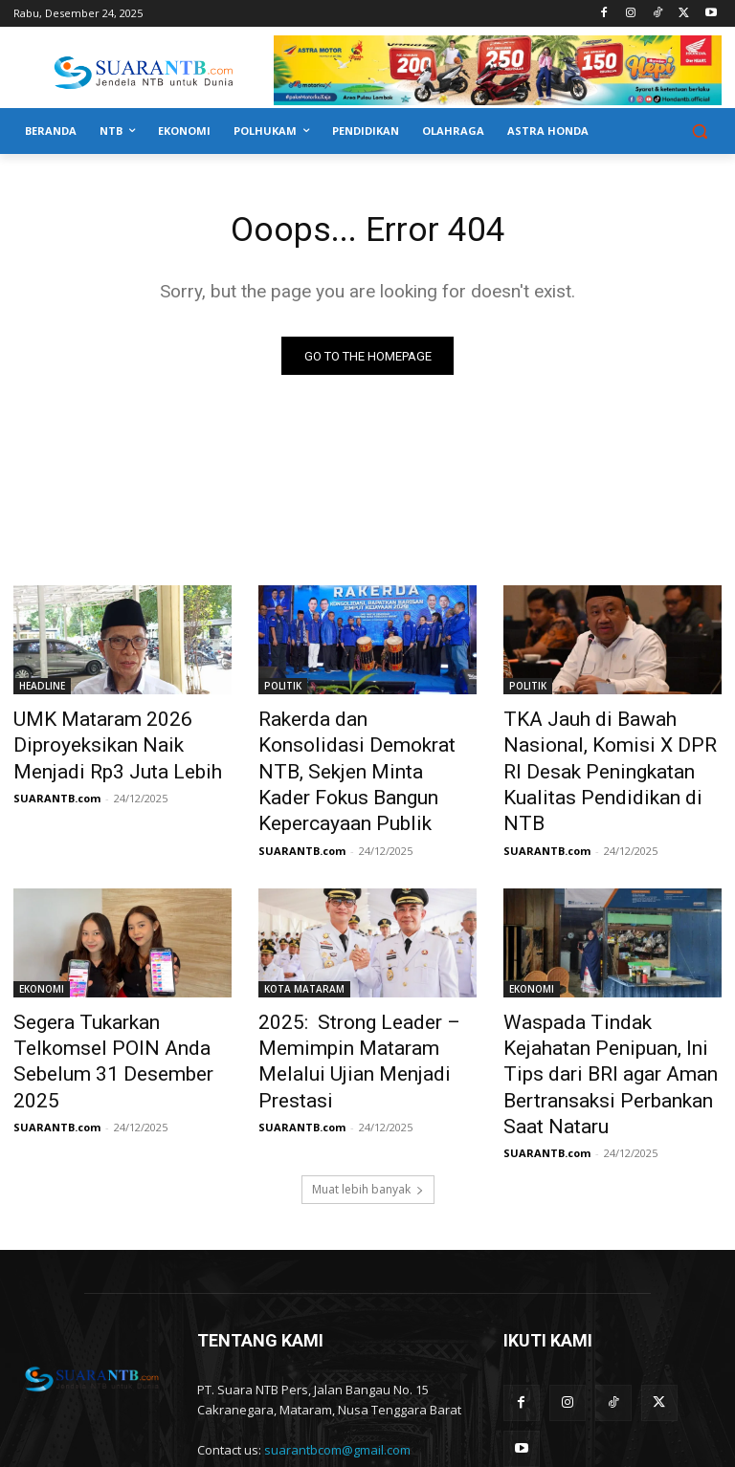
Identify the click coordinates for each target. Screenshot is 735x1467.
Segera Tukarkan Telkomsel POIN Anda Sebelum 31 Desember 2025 (111, 999)
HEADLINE (42, 689)
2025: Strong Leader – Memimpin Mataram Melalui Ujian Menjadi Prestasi (357, 999)
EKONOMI (41, 946)
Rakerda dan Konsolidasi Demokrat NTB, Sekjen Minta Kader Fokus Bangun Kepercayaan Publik (359, 753)
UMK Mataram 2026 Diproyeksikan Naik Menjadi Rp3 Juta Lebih (111, 742)
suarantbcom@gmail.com (337, 1360)
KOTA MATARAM (304, 946)
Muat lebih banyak (368, 1101)
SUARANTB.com (56, 786)
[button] (699, 131)
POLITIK (282, 689)
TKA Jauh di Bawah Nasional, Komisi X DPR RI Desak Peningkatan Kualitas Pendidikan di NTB (606, 753)
